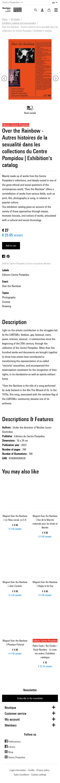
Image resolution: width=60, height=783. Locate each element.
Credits (31, 770)
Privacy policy (42, 770)
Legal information (18, 770)
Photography (9, 297)
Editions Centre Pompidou (15, 274)
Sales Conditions (21, 774)
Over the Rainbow (11, 286)
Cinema (6, 301)
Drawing (6, 306)
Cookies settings (38, 774)
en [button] (53, 2)
